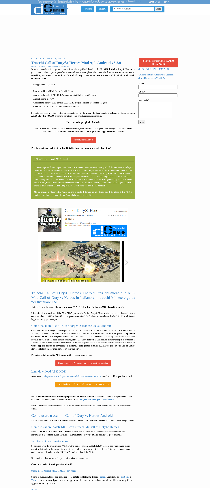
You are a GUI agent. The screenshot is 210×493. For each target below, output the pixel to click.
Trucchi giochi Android (83, 140)
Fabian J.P (66, 66)
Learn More (154, 2)
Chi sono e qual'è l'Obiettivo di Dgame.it (155, 75)
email (103, 476)
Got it (166, 2)
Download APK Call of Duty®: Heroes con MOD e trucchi (83, 384)
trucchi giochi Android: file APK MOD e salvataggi (53, 471)
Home (34, 489)
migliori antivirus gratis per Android (97, 400)
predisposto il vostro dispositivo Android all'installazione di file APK (71, 376)
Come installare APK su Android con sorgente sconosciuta (83, 363)
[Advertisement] (105, 35)
